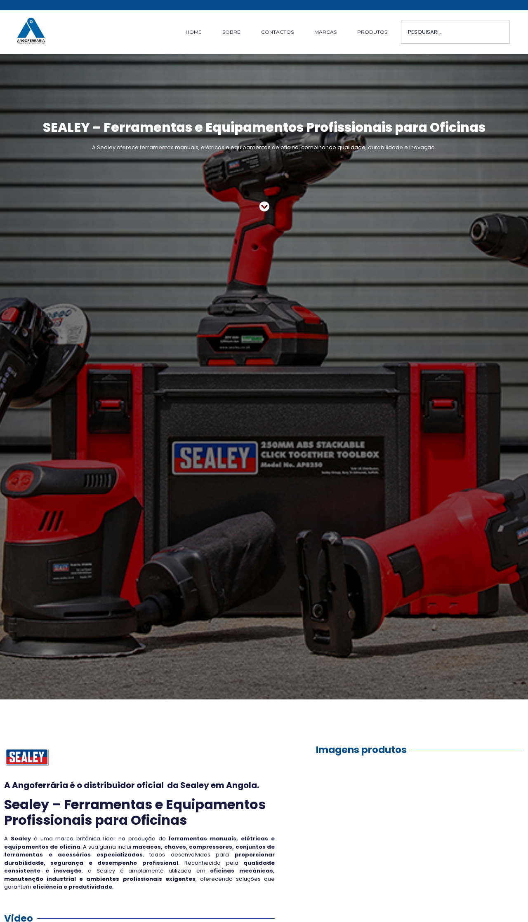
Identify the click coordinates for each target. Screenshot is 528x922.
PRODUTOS (372, 32)
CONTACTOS (277, 32)
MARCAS (325, 32)
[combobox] (455, 32)
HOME (194, 32)
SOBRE (231, 32)
